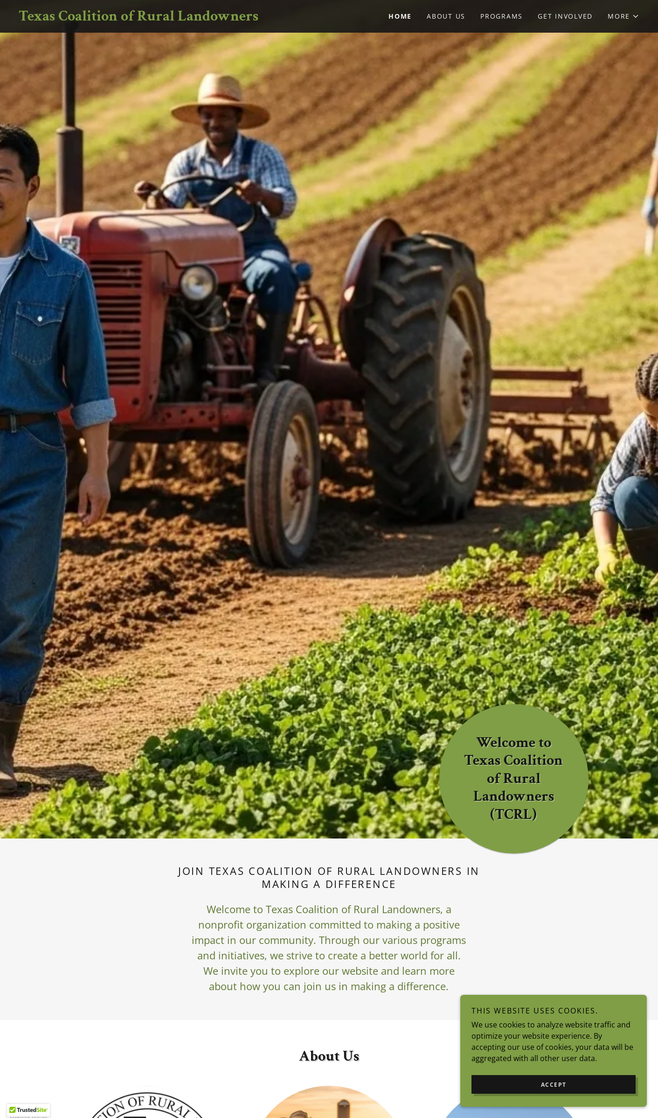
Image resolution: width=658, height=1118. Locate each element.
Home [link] (400, 16)
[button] (623, 16)
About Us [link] (446, 16)
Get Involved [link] (565, 16)
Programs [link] (501, 16)
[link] (174, 18)
